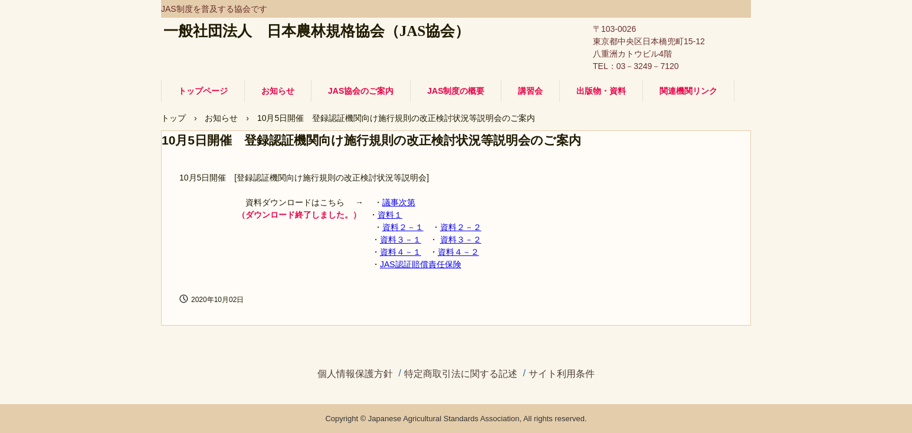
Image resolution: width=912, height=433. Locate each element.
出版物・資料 (601, 91)
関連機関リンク (688, 91)
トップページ (203, 91)
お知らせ (277, 91)
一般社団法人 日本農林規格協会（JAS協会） (316, 31)
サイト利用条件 (562, 374)
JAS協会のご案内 (360, 91)
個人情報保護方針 (355, 374)
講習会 (530, 91)
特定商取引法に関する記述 (460, 374)
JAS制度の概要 (455, 91)
